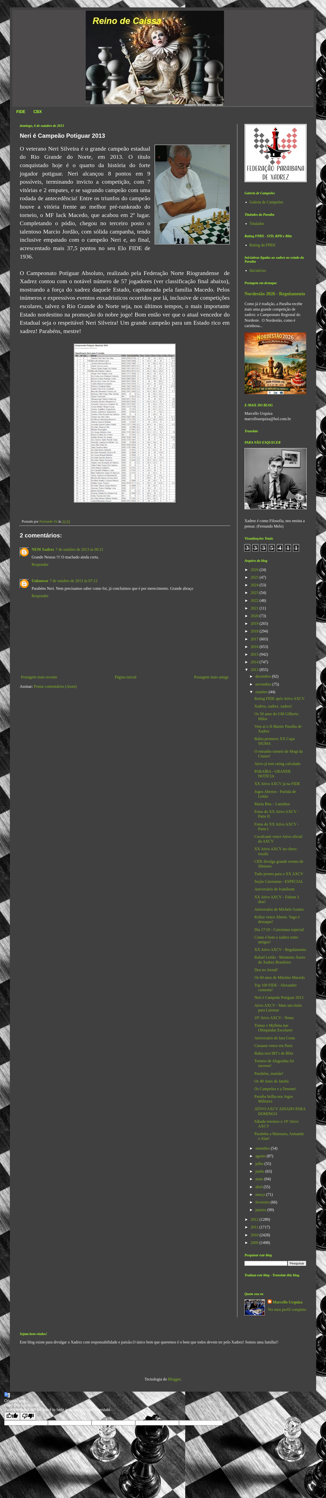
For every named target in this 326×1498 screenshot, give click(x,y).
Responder (40, 564)
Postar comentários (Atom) (55, 686)
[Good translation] (12, 1416)
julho (260, 1164)
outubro (262, 692)
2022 (255, 600)
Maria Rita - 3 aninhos (272, 804)
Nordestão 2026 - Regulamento (274, 293)
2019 (255, 623)
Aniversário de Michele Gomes (279, 909)
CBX (37, 112)
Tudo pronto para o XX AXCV (278, 874)
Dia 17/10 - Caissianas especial (279, 929)
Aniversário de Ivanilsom (274, 889)
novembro (263, 684)
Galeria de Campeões (266, 202)
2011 (255, 1227)
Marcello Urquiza (288, 1302)
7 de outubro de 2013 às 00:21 (79, 549)
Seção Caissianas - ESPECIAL (278, 881)
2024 (255, 585)
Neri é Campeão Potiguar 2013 (278, 997)
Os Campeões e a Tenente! (275, 1089)
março (260, 1194)
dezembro (263, 676)
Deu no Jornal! (266, 970)
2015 (255, 654)
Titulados (256, 223)
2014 (255, 662)
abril (259, 1187)
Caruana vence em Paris (273, 1046)
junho (260, 1171)
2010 (255, 1235)
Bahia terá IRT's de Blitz (273, 1053)
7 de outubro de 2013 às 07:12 (74, 581)
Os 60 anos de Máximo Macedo (279, 977)
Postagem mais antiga (211, 677)
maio (259, 1179)
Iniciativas (257, 270)
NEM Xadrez (43, 549)
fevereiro (263, 1202)
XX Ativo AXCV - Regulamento (280, 949)
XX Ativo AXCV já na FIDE (277, 784)
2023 (255, 593)
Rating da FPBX (262, 245)
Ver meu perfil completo (287, 1309)
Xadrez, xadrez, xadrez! (273, 706)
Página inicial (126, 677)
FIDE (20, 112)
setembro (263, 1148)
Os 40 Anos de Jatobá (271, 1081)
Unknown (40, 581)
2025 (255, 577)
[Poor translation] (28, 1416)
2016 (255, 647)
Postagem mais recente (39, 677)
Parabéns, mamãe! (268, 1073)
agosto (261, 1156)
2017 (255, 639)
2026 (255, 570)
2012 (255, 1219)
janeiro (261, 1210)
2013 (255, 670)
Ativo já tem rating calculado (277, 764)
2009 (255, 1243)
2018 (255, 631)
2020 (255, 616)
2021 (255, 608)
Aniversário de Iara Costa (274, 1038)
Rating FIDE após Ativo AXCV (279, 698)
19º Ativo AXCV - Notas (274, 1018)
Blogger (174, 1379)
